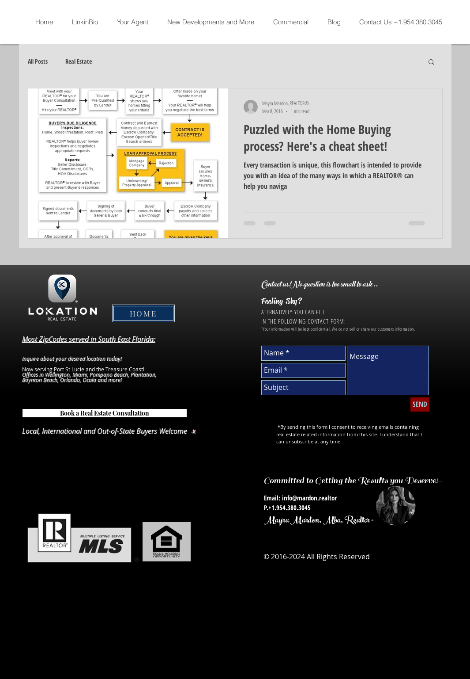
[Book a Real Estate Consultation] (104, 413)
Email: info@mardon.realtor (300, 497)
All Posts (38, 61)
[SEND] (419, 404)
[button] (431, 62)
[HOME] (143, 313)
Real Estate (78, 61)
